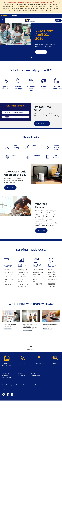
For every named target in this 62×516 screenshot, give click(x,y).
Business (13, 16)
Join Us (19, 373)
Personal (4, 16)
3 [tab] (31, 57)
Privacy (18, 385)
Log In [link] (58, 20)
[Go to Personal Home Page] (31, 20)
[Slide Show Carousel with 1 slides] (31, 115)
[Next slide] (6, 44)
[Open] (2, 20)
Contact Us (21, 376)
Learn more (41, 52)
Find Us (34, 146)
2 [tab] (30, 57)
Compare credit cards (31, 88)
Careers (5, 376)
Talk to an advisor (40, 123)
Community (7, 378)
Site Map (38, 385)
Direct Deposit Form (56, 147)
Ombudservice (28, 385)
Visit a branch (39, 363)
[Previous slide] (6, 39)
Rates (14, 155)
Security (4, 385)
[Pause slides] (6, 28)
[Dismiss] (59, 2)
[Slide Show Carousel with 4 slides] (31, 42)
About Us (5, 373)
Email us (55, 363)
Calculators (36, 155)
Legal (11, 385)
